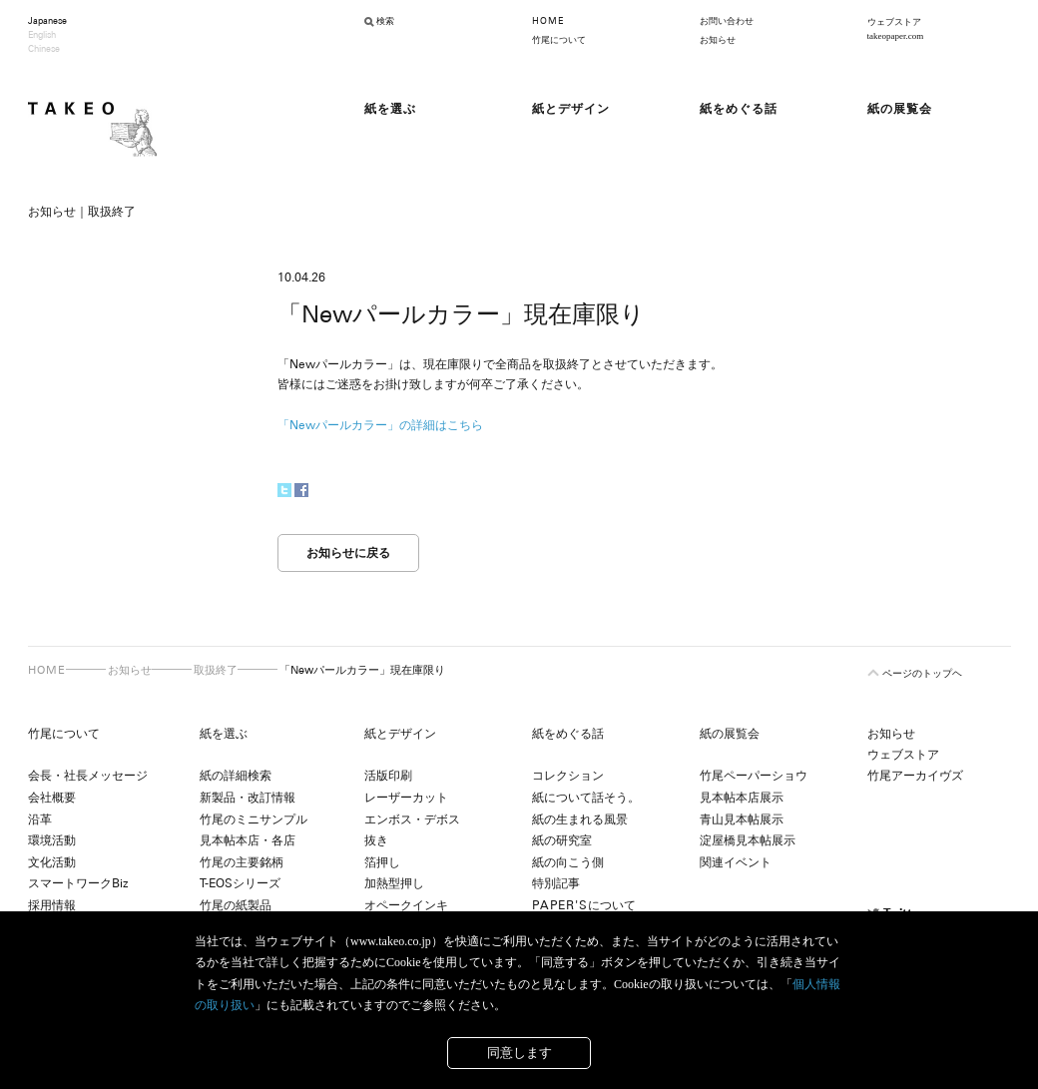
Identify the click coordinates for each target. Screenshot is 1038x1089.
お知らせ (718, 40)
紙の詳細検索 (235, 776)
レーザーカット (406, 798)
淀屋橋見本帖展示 (747, 840)
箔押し (382, 862)
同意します (519, 1052)
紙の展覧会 (730, 734)
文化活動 (52, 862)
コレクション (568, 776)
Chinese (44, 49)
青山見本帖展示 (741, 819)
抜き (376, 840)
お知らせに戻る (348, 553)
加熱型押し (394, 883)
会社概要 (52, 798)
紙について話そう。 (586, 798)
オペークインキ (406, 905)
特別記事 (556, 883)
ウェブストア (903, 755)
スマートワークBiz (78, 883)
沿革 (40, 819)
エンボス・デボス (412, 819)
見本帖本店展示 (741, 798)
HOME (548, 21)
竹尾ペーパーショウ (753, 776)
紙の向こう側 (568, 862)
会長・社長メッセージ (88, 776)
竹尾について (559, 40)
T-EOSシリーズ (240, 883)
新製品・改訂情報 (247, 798)
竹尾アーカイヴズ (915, 776)
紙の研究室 (562, 840)
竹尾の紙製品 (235, 905)
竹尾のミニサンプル (253, 819)
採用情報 (52, 905)
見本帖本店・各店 (247, 840)
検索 (385, 21)
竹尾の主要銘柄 (241, 862)
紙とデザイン (400, 734)
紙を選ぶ (224, 734)
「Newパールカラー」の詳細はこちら (380, 425)
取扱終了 (216, 670)
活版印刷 (388, 776)
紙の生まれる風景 (580, 819)
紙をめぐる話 (568, 734)
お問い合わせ (727, 21)
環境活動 (52, 840)
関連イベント (736, 862)
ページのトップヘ (922, 673)
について (584, 905)
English (42, 35)
